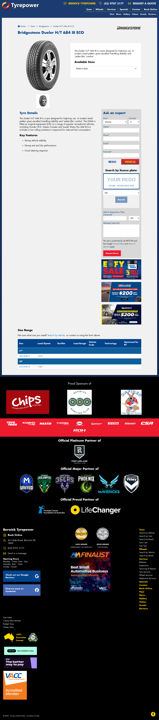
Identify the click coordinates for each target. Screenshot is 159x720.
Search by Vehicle (147, 533)
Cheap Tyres (8, 627)
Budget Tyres (8, 624)
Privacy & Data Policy (17, 716)
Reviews (152, 14)
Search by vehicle (56, 335)
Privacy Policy (118, 244)
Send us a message (17, 553)
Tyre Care (143, 542)
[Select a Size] (106, 68)
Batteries (142, 562)
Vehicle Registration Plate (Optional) (113, 213)
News (118, 14)
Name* (106, 126)
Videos (135, 14)
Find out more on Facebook (22, 590)
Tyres (89, 9)
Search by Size (145, 536)
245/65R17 (24, 356)
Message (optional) (111, 223)
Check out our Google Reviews (22, 576)
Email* (106, 143)
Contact (136, 9)
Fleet (112, 14)
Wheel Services (145, 575)
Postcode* (107, 151)
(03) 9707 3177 (114, 3)
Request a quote (142, 3)
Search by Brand (146, 539)
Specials (124, 9)
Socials (143, 14)
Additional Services (147, 578)
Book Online (150, 9)
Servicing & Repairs (147, 568)
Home (22, 26)
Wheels (99, 9)
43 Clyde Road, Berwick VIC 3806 (22, 542)
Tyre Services (144, 572)
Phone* (106, 135)
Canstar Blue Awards (12, 620)
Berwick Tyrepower (80, 3)
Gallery (126, 14)
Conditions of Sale (33, 716)
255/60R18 (24, 366)
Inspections (143, 565)
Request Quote (112, 253)
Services (111, 9)
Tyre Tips (143, 546)
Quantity (132, 118)
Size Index (7, 617)
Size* (105, 118)
